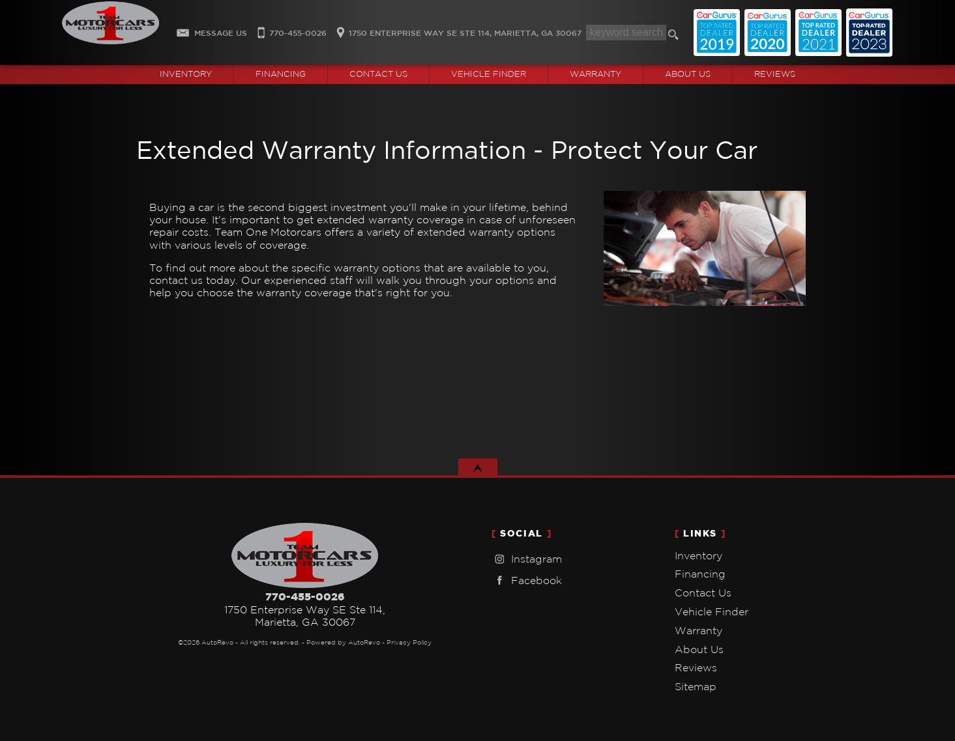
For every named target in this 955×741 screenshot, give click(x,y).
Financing (700, 574)
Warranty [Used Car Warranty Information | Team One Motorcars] (595, 74)
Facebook (527, 580)
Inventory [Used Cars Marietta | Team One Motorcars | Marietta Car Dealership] (186, 74)
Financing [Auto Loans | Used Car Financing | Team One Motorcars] (281, 74)
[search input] (626, 32)
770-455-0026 (305, 596)
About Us (699, 649)
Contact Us (703, 592)
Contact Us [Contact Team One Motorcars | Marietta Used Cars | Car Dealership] (378, 74)
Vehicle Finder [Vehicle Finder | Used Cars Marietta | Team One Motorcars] (488, 74)
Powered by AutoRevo (343, 642)
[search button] (675, 36)
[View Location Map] (456, 29)
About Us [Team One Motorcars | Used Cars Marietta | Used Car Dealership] (688, 74)
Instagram (527, 559)
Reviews (774, 74)
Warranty (698, 630)
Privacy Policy (409, 642)
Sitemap (695, 686)
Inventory (698, 555)
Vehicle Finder (711, 611)
